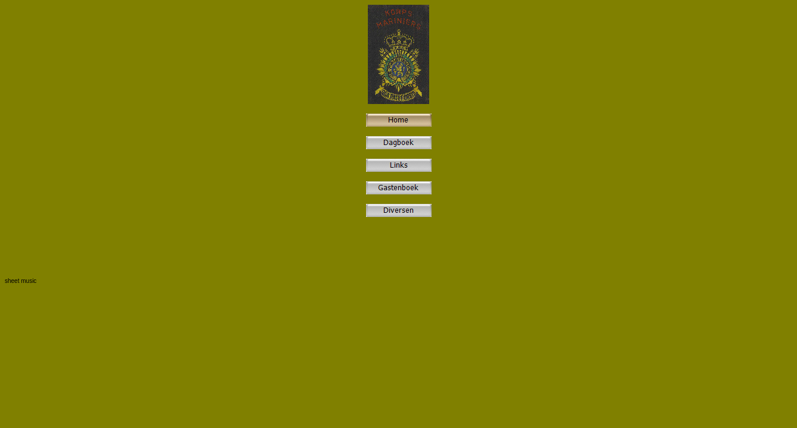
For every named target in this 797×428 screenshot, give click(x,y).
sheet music (20, 281)
